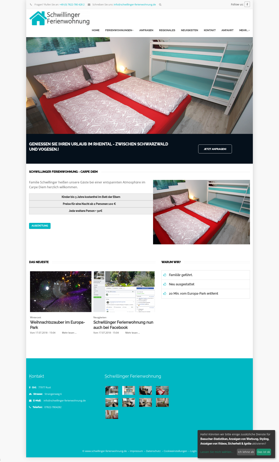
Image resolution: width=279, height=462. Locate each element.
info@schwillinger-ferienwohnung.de (65, 400)
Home (95, 30)
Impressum (136, 451)
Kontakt (210, 30)
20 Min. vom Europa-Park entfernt (191, 293)
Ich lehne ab (246, 452)
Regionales (167, 30)
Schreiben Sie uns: (121, 4)
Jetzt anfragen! (215, 149)
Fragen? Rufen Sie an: (57, 4)
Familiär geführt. (178, 275)
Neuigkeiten (189, 30)
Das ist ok (263, 452)
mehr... (244, 30)
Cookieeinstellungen (175, 451)
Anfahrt (227, 30)
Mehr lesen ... (69, 332)
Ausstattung (40, 225)
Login (193, 451)
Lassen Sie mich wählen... (217, 452)
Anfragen (146, 30)
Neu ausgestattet (179, 284)
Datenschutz (153, 451)
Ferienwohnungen (119, 30)
